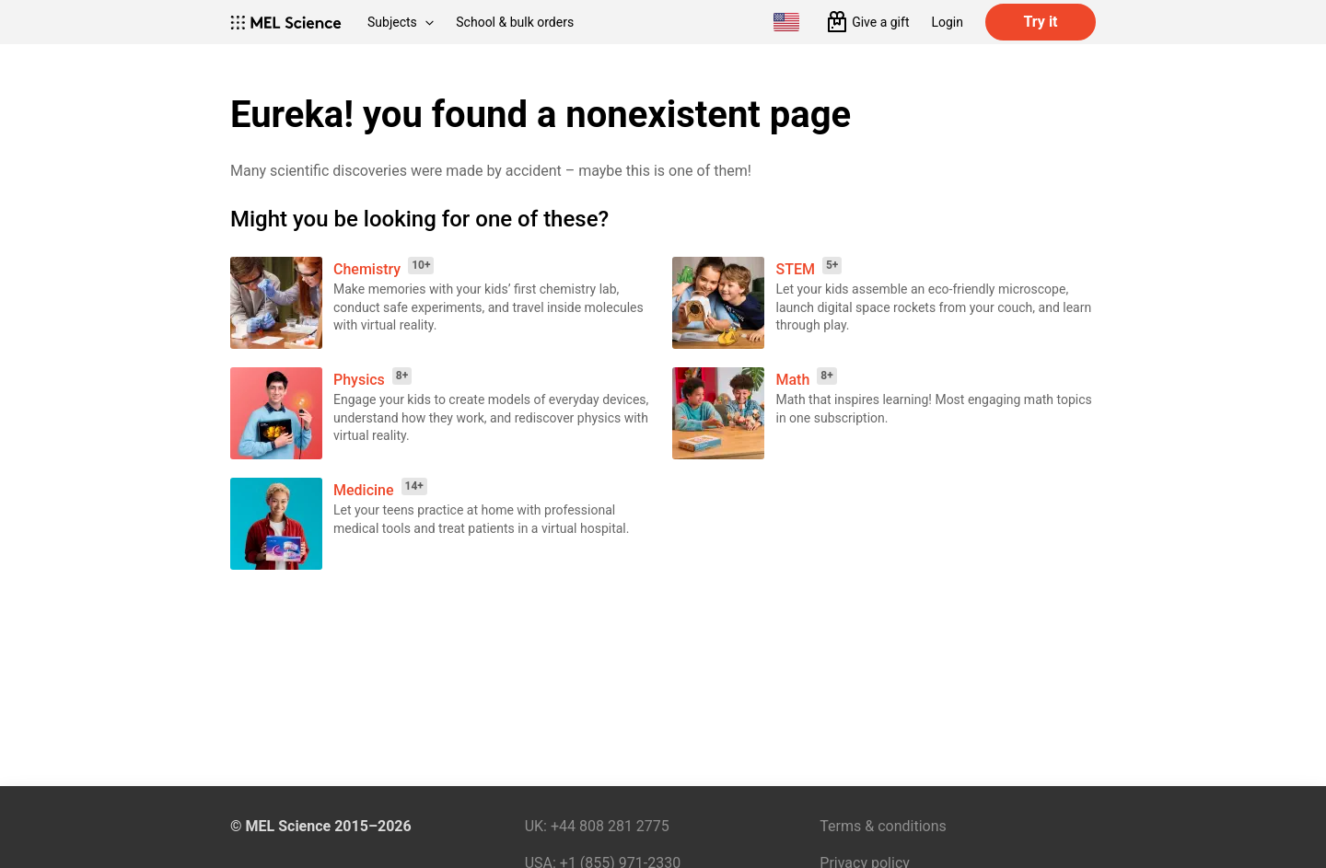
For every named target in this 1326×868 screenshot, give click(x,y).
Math (792, 379)
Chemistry (367, 269)
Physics (359, 379)
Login (947, 22)
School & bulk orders (515, 22)
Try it (1040, 21)
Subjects (400, 22)
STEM (794, 269)
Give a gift (880, 22)
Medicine (363, 490)
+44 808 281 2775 (610, 826)
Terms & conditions (883, 826)
